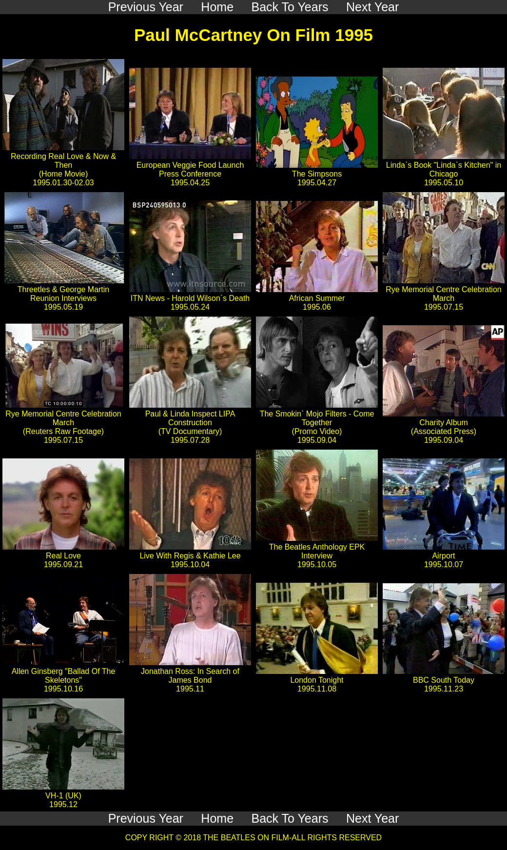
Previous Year (145, 818)
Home (217, 818)
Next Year (372, 818)
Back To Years (290, 818)
